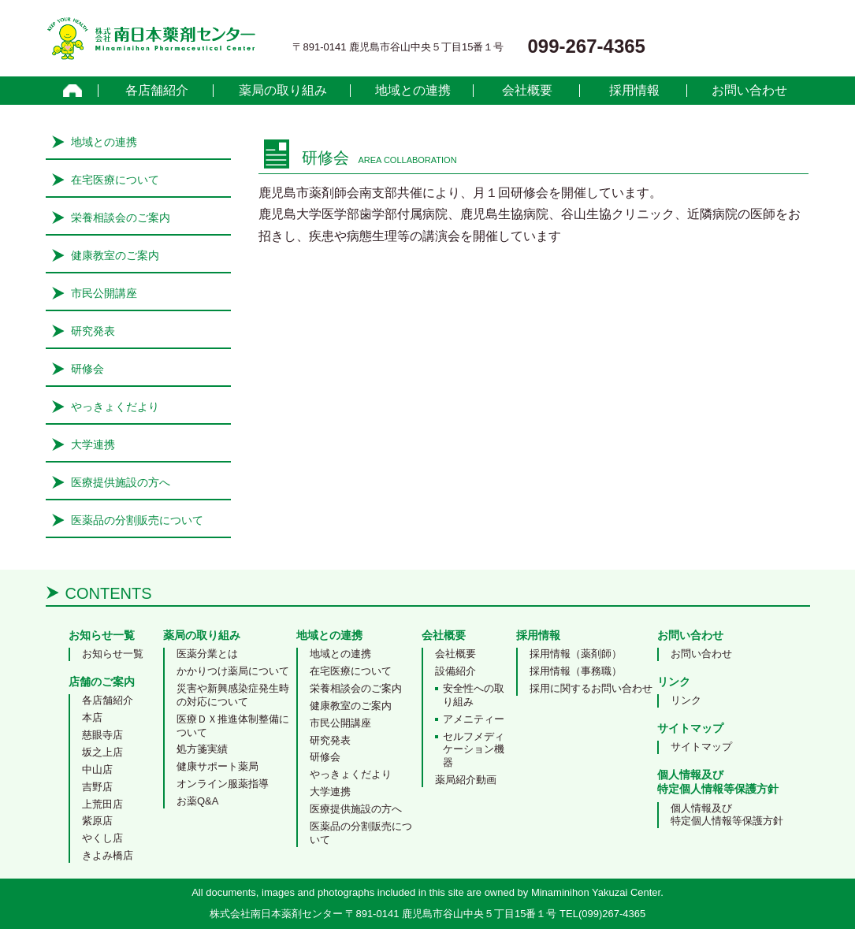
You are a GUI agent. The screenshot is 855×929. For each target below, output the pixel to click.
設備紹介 (455, 671)
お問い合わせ (749, 90)
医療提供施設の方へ (120, 482)
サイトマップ (701, 746)
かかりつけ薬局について (233, 671)
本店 (92, 717)
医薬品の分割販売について (137, 520)
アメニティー (473, 719)
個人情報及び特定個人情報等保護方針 (727, 814)
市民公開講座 (104, 293)
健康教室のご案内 (115, 255)
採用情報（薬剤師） (576, 654)
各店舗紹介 (156, 90)
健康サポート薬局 (217, 766)
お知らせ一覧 (112, 654)
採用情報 (634, 90)
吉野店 (97, 787)
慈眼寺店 (102, 735)
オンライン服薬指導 (223, 784)
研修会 (87, 368)
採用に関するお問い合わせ (591, 688)
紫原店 (97, 821)
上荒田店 (102, 804)
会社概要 (527, 90)
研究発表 (93, 331)
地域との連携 (413, 90)
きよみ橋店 (107, 855)
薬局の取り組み (283, 90)
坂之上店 (102, 752)
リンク (686, 700)
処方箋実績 (202, 749)
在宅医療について (115, 179)
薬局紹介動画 (465, 780)
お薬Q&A (197, 801)
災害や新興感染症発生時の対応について (233, 695)
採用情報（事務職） (576, 671)
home (72, 90)
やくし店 (102, 838)
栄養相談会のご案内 (120, 217)
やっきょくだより (115, 406)
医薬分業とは (207, 654)
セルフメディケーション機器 (473, 749)
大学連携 (93, 444)
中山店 (97, 769)
